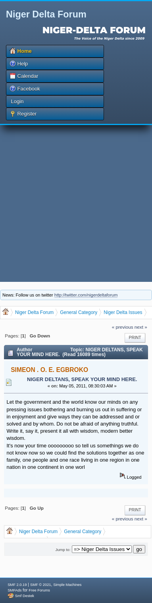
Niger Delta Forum (46, 14)
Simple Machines (67, 585)
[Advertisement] (74, 203)
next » (141, 326)
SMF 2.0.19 (17, 585)
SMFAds (14, 590)
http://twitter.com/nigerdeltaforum (86, 295)
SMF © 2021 (40, 585)
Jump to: (63, 549)
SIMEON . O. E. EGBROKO (49, 369)
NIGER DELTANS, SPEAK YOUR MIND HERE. (82, 379)
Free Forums (39, 590)
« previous (122, 326)
